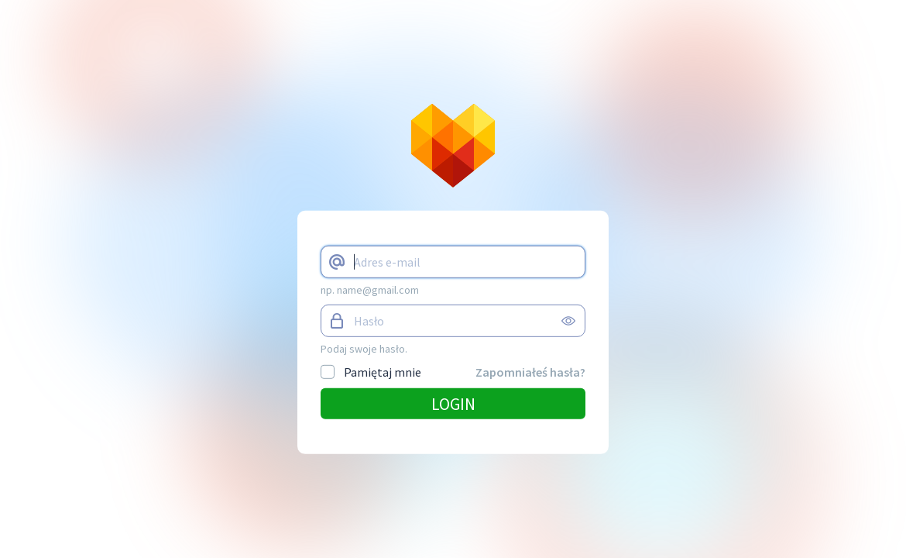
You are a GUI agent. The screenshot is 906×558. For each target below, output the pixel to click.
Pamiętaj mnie (371, 372)
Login (453, 404)
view (568, 321)
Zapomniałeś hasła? (530, 372)
